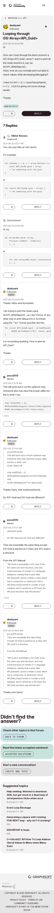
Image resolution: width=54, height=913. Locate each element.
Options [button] (49, 17)
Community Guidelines (26, 903)
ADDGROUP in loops (18, 829)
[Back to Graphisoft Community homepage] (17, 5)
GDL (9, 824)
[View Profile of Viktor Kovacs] (19, 135)
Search (34, 5)
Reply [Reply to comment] (37, 207)
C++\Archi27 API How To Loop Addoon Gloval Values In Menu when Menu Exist (29, 843)
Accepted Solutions (18, 754)
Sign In (49, 5)
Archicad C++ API (15, 802)
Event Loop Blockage (19, 807)
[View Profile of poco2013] (12, 375)
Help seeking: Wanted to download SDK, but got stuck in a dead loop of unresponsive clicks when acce (27, 795)
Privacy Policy (18, 900)
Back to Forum (14, 736)
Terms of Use (35, 900)
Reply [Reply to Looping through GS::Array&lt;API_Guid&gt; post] (37, 113)
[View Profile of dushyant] (15, 25)
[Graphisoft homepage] (40, 877)
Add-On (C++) (11, 106)
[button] (6, 113)
